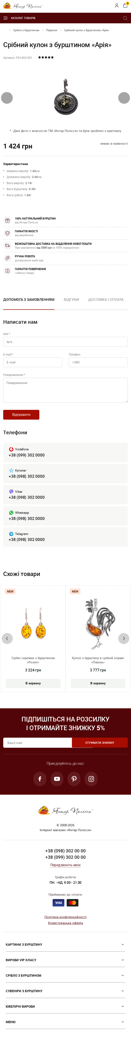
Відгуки (71, 299)
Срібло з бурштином (26, 30)
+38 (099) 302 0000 (26, 459)
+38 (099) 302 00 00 (65, 862)
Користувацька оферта (65, 928)
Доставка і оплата (106, 299)
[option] (71, 303)
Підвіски (51, 30)
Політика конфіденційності (65, 922)
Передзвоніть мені (65, 870)
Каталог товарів (19, 18)
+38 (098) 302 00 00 (65, 856)
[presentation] (7, 98)
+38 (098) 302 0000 (26, 480)
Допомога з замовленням (28, 299)
